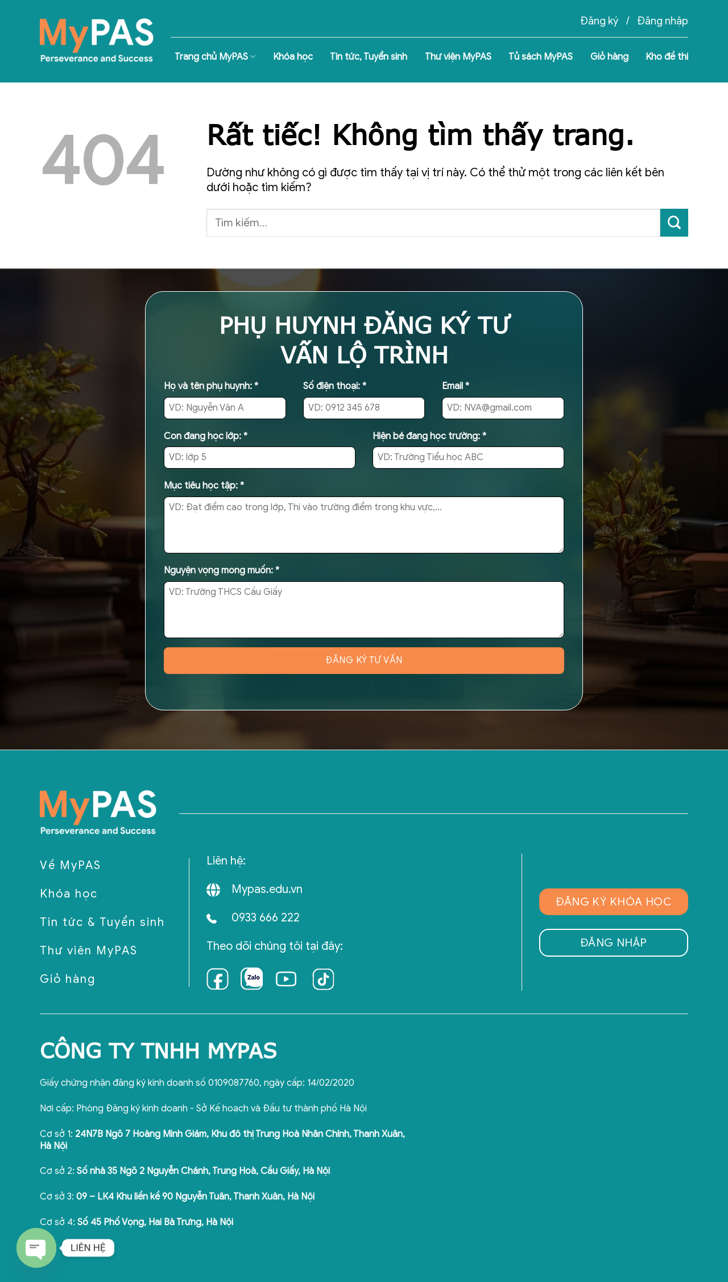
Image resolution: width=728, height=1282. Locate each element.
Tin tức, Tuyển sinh (368, 57)
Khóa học (293, 57)
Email (455, 386)
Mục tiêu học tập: (204, 485)
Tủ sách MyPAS (540, 57)
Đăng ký (599, 21)
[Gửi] (674, 223)
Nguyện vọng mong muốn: (221, 570)
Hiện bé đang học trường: (429, 436)
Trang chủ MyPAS (215, 57)
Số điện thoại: (334, 386)
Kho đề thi (667, 57)
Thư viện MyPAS (458, 57)
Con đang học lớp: (205, 436)
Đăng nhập (662, 21)
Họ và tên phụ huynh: (211, 386)
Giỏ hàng (609, 57)
